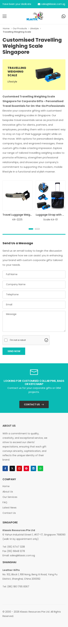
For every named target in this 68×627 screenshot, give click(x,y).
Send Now (14, 351)
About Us (8, 491)
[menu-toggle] (5, 16)
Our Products (20, 28)
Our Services (10, 497)
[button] (31, 229)
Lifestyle (34, 28)
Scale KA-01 (50, 219)
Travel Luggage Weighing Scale (23, 215)
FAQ (5, 502)
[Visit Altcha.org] (46, 340)
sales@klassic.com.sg (51, 4)
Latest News (9, 507)
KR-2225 (17, 219)
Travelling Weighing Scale (17, 31)
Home (6, 28)
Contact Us (32, 404)
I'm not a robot (18, 340)
